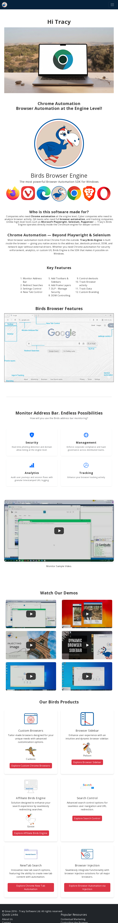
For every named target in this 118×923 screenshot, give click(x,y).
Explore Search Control (87, 818)
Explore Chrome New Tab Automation (30, 887)
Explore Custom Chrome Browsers (30, 765)
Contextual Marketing (73, 919)
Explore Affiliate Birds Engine (30, 833)
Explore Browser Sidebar (87, 762)
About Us (7, 919)
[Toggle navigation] (112, 5)
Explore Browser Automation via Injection (87, 887)
